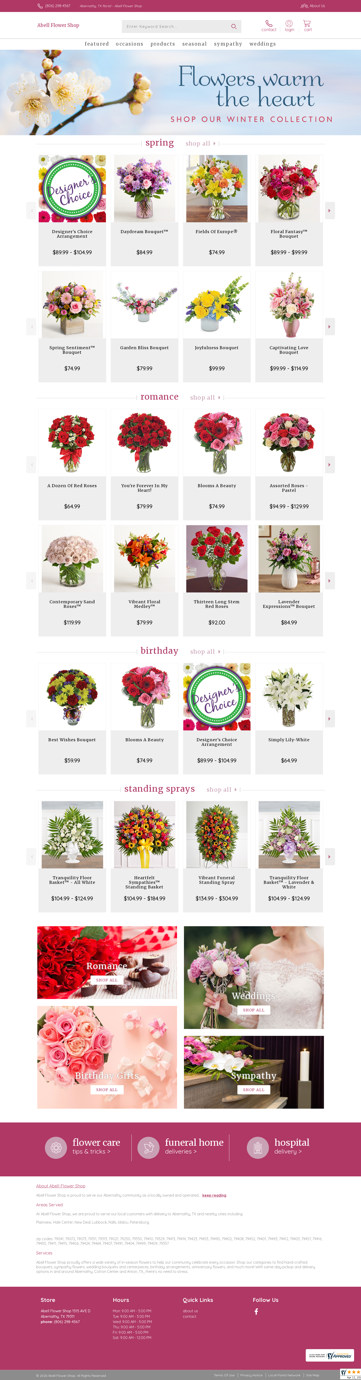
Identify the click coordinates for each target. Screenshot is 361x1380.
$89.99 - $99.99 (289, 252)
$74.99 (217, 252)
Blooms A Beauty (217, 485)
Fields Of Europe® (217, 231)
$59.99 (72, 760)
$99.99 (217, 368)
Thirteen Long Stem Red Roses (217, 604)
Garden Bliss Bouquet (144, 347)
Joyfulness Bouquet (217, 347)
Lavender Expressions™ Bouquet (289, 604)
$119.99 (72, 622)
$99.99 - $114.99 (289, 368)
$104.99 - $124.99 (72, 898)
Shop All (198, 143)
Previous (31, 210)
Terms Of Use (224, 1375)
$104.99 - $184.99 (144, 898)
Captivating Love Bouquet (289, 350)
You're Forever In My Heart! (144, 488)
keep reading (214, 1195)
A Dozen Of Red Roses (72, 485)
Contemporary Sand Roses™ (72, 604)
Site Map (312, 1375)
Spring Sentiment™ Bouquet (72, 350)
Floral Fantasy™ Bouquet (289, 234)
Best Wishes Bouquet (72, 739)
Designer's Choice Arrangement (72, 234)
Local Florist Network (284, 1375)
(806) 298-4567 (57, 5)
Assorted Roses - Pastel (289, 488)
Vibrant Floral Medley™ (144, 604)
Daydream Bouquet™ (144, 231)
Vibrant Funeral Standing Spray (217, 880)
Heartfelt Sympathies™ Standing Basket (144, 882)
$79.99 (144, 368)
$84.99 (144, 252)
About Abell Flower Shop (60, 1186)
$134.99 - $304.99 (217, 898)
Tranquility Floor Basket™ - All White (72, 880)
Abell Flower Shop (58, 25)
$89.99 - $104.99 (72, 252)
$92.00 (217, 622)
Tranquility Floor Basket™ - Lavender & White (289, 882)
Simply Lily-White (289, 739)
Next (330, 210)
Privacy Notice (251, 1375)
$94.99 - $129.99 (289, 506)
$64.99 (72, 506)
